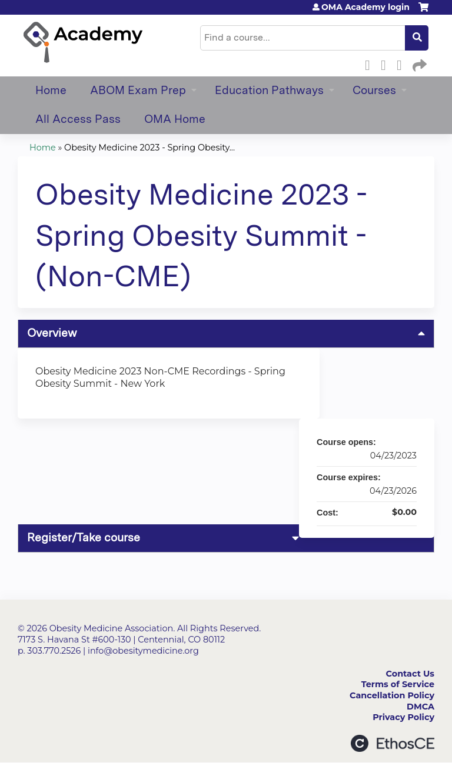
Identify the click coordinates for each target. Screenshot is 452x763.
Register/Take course (83, 537)
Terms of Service (397, 684)
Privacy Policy (403, 717)
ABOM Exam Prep (138, 90)
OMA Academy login (365, 7)
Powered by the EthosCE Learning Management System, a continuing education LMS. (392, 743)
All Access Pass (78, 119)
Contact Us (410, 673)
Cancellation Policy (392, 695)
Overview (52, 333)
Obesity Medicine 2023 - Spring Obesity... (149, 147)
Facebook (371, 63)
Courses (374, 90)
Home (51, 90)
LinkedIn (402, 63)
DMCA (420, 706)
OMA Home (174, 119)
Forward (418, 63)
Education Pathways (269, 90)
